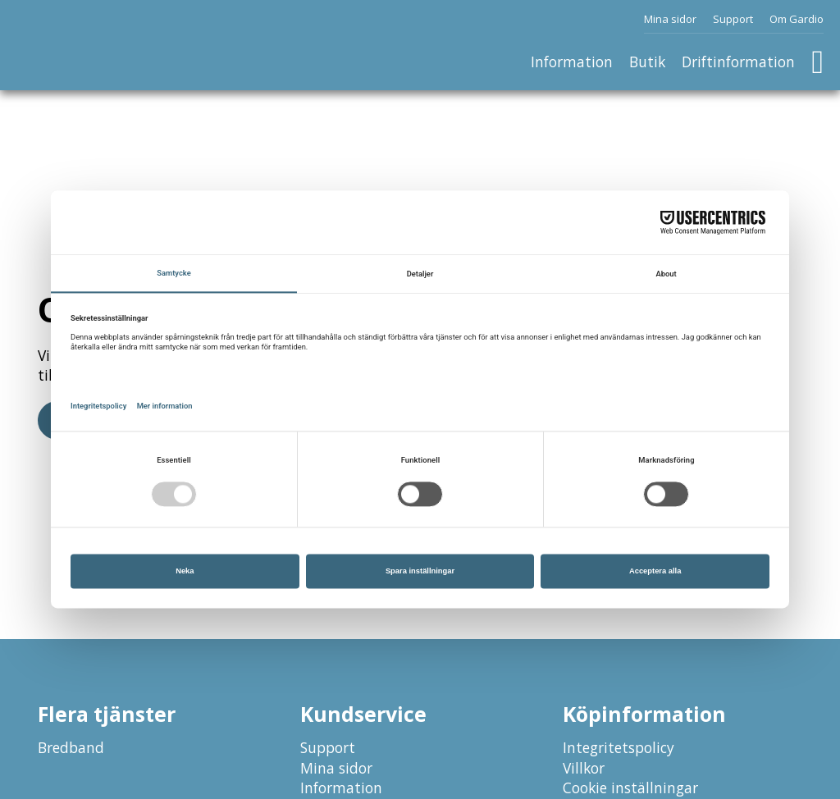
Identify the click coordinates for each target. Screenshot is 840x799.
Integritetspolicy (618, 747)
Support (733, 18)
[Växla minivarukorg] (817, 62)
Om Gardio (796, 18)
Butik (647, 61)
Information (572, 61)
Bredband (71, 747)
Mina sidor (670, 18)
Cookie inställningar (630, 787)
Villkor (584, 768)
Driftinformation (738, 61)
